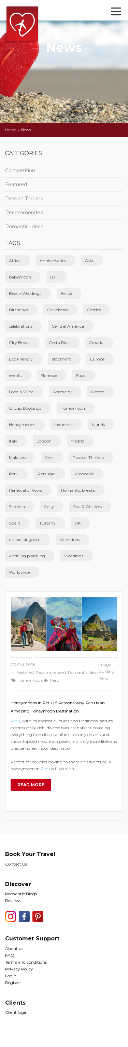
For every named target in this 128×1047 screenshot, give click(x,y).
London (44, 441)
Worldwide (19, 572)
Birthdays (18, 309)
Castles (94, 309)
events (15, 375)
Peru (13, 473)
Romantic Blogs (21, 893)
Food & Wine (21, 391)
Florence (49, 375)
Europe (97, 359)
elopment (61, 359)
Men (49, 457)
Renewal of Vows (25, 490)
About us (14, 948)
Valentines (70, 539)
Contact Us (16, 864)
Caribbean (57, 309)
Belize (66, 293)
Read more (30, 784)
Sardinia (17, 506)
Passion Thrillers (24, 198)
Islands (98, 424)
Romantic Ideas (24, 226)
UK (78, 523)
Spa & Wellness (87, 506)
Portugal (46, 473)
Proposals (84, 473)
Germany (62, 391)
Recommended (24, 212)
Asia (89, 260)
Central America (68, 326)
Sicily (49, 506)
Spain (14, 523)
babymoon (20, 277)
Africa (14, 260)
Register (13, 982)
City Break (19, 342)
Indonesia (63, 424)
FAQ (9, 955)
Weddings (73, 555)
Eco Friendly (21, 359)
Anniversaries (53, 260)
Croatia (96, 342)
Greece (97, 391)
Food (81, 375)
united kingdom (25, 539)
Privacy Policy (19, 968)
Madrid (77, 441)
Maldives (17, 457)
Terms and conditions (26, 962)
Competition (20, 170)
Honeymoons (22, 424)
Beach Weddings (25, 293)
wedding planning (27, 555)
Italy (13, 441)
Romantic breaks (78, 490)
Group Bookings (25, 408)
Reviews (13, 900)
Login (10, 975)
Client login (16, 1012)
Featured (16, 184)
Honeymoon (72, 408)
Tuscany (47, 523)
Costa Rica (59, 342)
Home (10, 129)
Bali (54, 277)
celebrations (20, 326)
